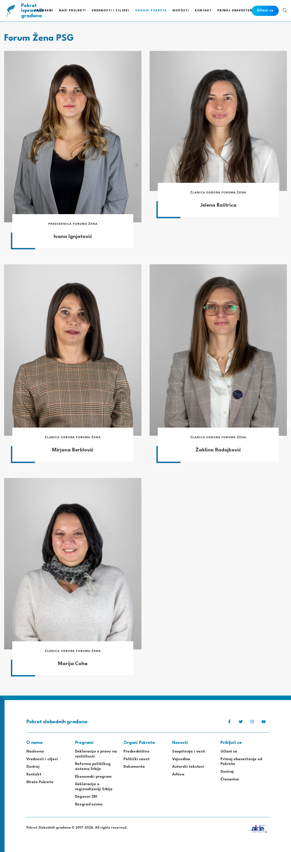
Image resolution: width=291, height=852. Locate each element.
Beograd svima (89, 804)
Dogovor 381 (86, 797)
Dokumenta (134, 767)
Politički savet (136, 759)
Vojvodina (181, 759)
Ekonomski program (93, 777)
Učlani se (229, 752)
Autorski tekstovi (188, 767)
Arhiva (178, 774)
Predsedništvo (136, 752)
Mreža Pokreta (39, 782)
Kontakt (33, 774)
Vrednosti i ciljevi (42, 759)
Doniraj (33, 767)
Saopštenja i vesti (188, 752)
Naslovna (35, 752)
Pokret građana (32, 10)
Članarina (230, 779)
